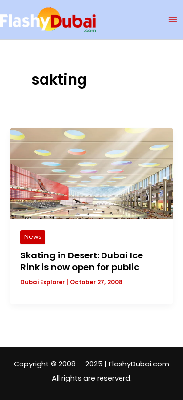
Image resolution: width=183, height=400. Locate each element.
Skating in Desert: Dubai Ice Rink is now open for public (81, 261)
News (32, 237)
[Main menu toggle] (173, 19)
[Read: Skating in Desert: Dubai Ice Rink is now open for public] (91, 173)
